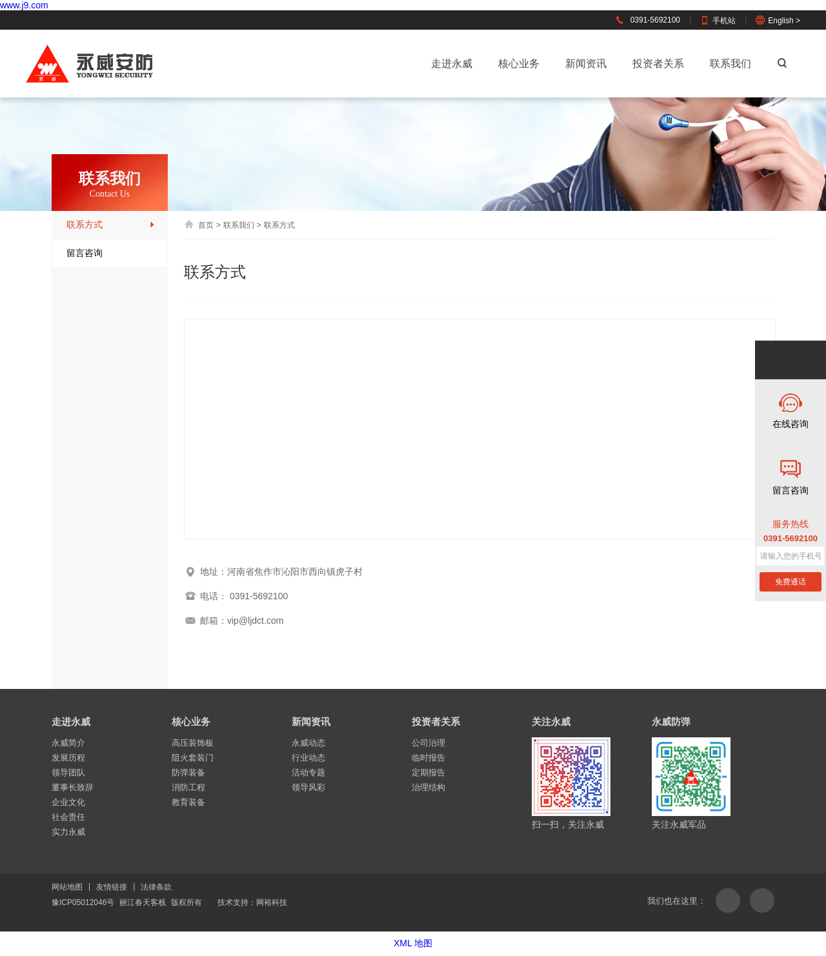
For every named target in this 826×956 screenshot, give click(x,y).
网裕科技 (271, 902)
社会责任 (68, 817)
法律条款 (156, 886)
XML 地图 (413, 943)
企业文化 (68, 802)
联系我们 (730, 63)
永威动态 (308, 743)
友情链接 (111, 886)
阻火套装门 (193, 757)
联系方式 (111, 225)
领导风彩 (308, 787)
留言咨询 (111, 253)
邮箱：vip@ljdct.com (233, 620)
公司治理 (428, 743)
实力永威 (68, 832)
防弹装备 (188, 772)
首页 (199, 225)
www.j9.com (24, 5)
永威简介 (68, 743)
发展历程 (68, 757)
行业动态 (308, 757)
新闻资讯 (586, 63)
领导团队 (68, 772)
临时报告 (428, 757)
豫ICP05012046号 (83, 902)
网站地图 (67, 886)
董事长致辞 (73, 787)
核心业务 (518, 63)
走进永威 (451, 63)
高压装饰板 (193, 743)
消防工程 (188, 787)
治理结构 (428, 787)
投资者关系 (658, 63)
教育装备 (188, 802)
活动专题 (308, 772)
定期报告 (428, 772)
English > (778, 20)
